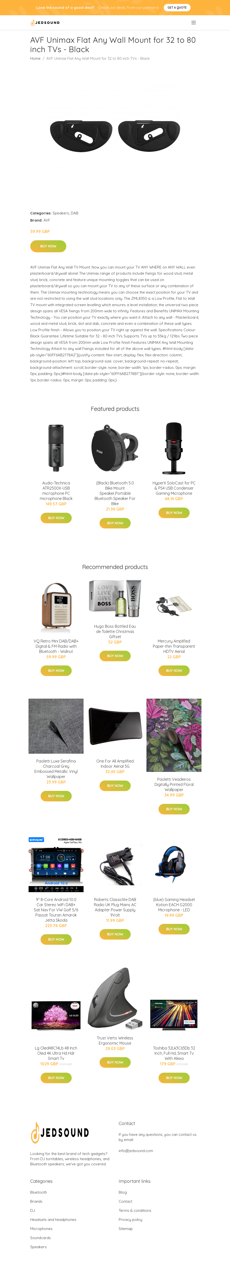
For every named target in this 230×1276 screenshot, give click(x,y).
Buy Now (48, 246)
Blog (123, 1192)
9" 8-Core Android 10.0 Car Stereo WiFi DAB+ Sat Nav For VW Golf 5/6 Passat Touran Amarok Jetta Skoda (56, 910)
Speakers (61, 213)
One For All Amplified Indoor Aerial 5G (115, 764)
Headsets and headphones (53, 1219)
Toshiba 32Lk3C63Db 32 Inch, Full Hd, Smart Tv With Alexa (174, 1053)
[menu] (194, 22)
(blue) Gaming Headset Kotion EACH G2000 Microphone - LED (174, 904)
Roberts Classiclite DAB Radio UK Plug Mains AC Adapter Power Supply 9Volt (115, 907)
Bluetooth (38, 1192)
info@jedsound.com (136, 1150)
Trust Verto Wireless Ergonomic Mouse (115, 1041)
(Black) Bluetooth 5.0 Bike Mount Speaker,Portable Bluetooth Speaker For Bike (115, 493)
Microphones (41, 1228)
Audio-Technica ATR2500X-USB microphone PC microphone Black (56, 490)
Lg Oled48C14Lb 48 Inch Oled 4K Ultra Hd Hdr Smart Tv (56, 1053)
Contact (125, 1201)
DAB (74, 213)
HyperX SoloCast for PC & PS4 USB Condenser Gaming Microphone (174, 488)
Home (35, 58)
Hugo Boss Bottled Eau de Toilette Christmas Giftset (115, 631)
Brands (36, 1201)
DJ (32, 1210)
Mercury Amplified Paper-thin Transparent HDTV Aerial (174, 646)
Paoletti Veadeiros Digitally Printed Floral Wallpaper (174, 784)
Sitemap (126, 1228)
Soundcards (40, 1237)
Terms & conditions (135, 1210)
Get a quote (177, 7)
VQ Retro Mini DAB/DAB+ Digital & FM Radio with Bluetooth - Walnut (56, 646)
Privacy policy (130, 1219)
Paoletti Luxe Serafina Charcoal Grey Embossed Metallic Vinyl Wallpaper (56, 769)
